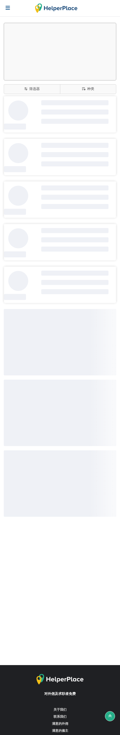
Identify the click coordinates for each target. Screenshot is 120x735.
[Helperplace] (5, 5)
